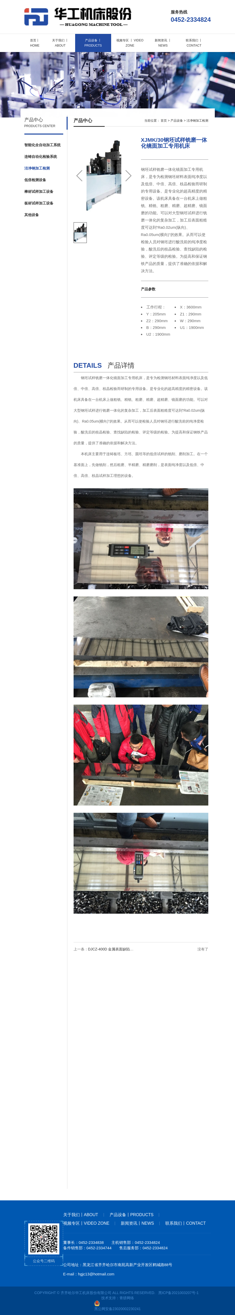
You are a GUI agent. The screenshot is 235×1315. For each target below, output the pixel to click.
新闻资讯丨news (137, 1223)
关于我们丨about (80, 1215)
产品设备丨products (132, 1215)
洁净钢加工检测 (37, 169)
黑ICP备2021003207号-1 (178, 1293)
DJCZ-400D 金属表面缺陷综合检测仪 (118, 950)
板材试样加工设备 (38, 204)
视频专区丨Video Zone (86, 1223)
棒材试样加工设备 (38, 192)
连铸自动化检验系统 (40, 157)
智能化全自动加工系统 (42, 146)
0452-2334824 (191, 19)
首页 (164, 121)
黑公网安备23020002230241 (117, 1306)
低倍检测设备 (35, 181)
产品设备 (176, 121)
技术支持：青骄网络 (117, 1298)
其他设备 (31, 215)
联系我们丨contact (185, 1223)
